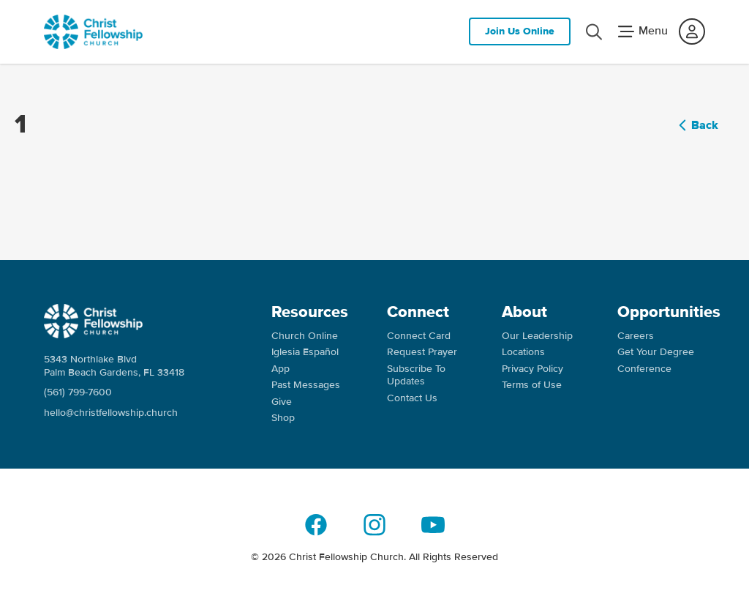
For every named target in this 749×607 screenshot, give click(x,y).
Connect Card (419, 335)
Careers (635, 335)
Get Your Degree (655, 352)
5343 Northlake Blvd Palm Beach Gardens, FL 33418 (114, 366)
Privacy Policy (532, 368)
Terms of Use (532, 385)
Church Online (304, 335)
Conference (644, 368)
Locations (523, 352)
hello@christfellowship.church (111, 412)
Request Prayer (422, 352)
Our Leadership (537, 335)
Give (281, 401)
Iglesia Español (305, 352)
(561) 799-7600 (78, 392)
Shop (283, 418)
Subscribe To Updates (416, 375)
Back (696, 125)
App (280, 368)
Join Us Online (519, 31)
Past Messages (305, 385)
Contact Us (412, 398)
